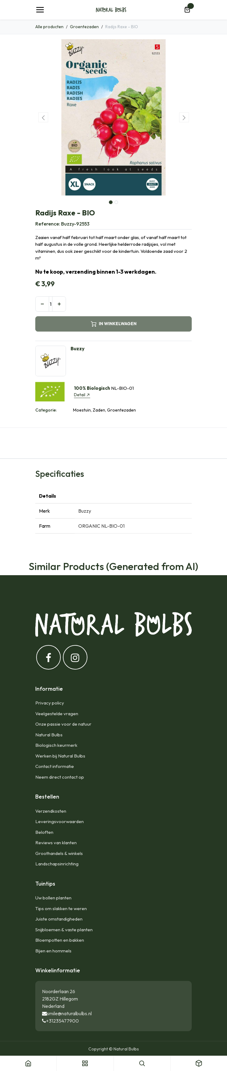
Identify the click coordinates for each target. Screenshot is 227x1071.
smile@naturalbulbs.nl (69, 1013)
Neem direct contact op (59, 777)
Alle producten (49, 26)
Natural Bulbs (49, 735)
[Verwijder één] (42, 304)
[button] (43, 117)
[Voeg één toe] (59, 304)
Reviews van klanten (56, 842)
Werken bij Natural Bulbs (60, 756)
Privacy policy (49, 703)
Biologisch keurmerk (56, 745)
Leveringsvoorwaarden (59, 821)
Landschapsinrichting (57, 864)
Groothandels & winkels (59, 853)
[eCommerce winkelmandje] (187, 9)
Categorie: (46, 410)
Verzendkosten (50, 811)
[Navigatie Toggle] (39, 9)
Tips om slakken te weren (61, 908)
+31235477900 (62, 1021)
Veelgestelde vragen (56, 713)
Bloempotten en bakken (59, 940)
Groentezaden (84, 26)
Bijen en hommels (53, 951)
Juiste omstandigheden (59, 919)
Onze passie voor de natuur (63, 724)
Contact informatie (54, 766)
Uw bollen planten (53, 898)
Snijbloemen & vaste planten (64, 929)
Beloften (44, 832)
